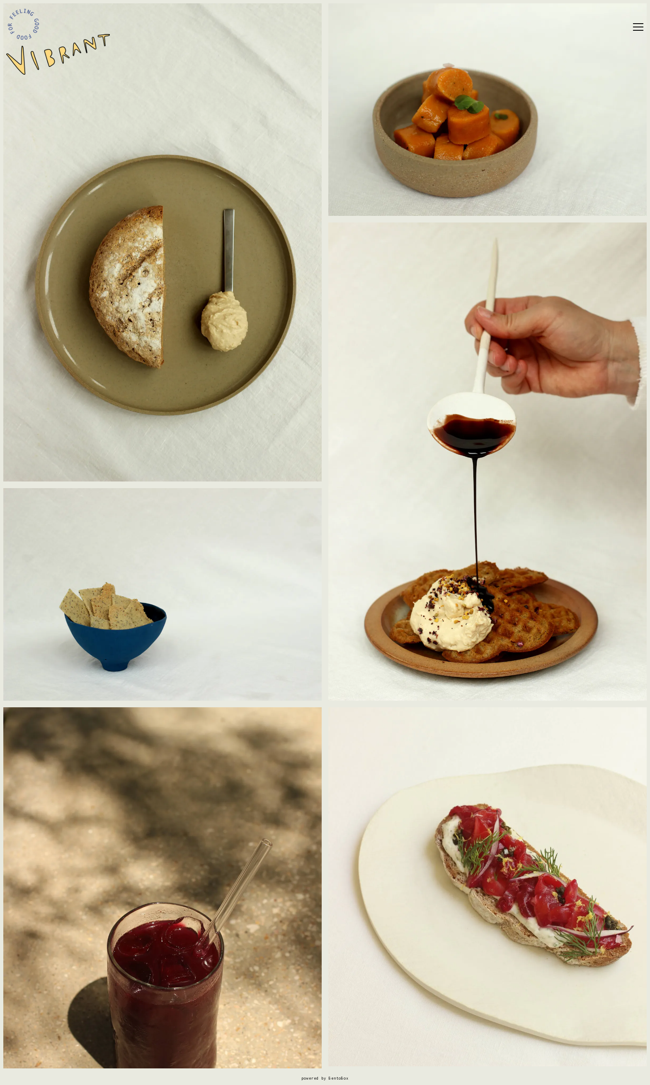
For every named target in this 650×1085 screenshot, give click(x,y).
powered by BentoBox (325, 1078)
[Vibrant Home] (58, 54)
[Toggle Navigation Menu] (638, 27)
